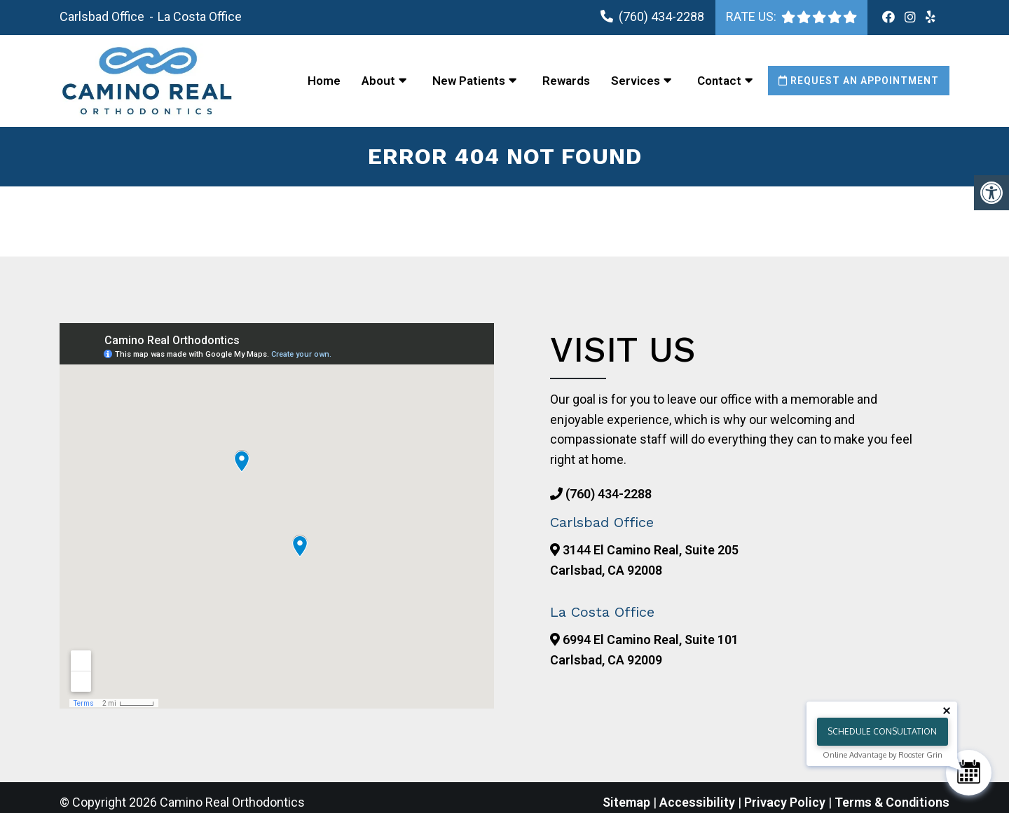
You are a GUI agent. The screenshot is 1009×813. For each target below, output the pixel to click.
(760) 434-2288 (661, 16)
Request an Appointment (858, 80)
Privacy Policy (786, 802)
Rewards (566, 81)
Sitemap (626, 802)
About (378, 81)
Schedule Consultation (882, 731)
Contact (719, 81)
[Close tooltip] (947, 711)
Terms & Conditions (892, 802)
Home (324, 81)
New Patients (468, 81)
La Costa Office (200, 16)
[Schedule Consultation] (968, 772)
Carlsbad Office (103, 16)
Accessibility (697, 802)
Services (635, 81)
